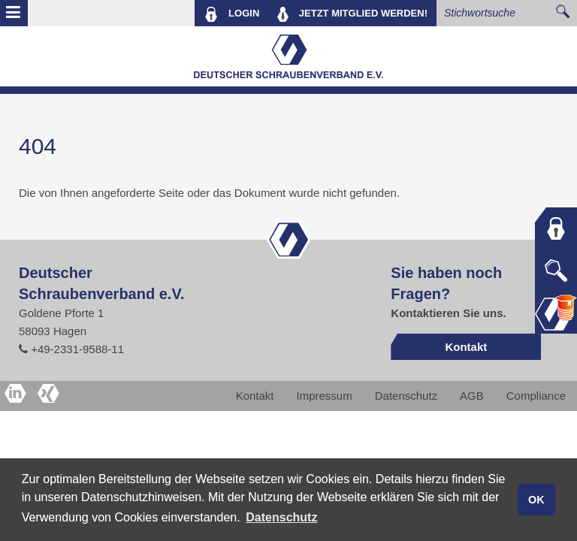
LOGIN (232, 14)
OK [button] (536, 500)
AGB (472, 395)
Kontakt (466, 346)
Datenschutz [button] (281, 517)
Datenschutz (406, 395)
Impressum (324, 395)
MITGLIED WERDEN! (352, 14)
